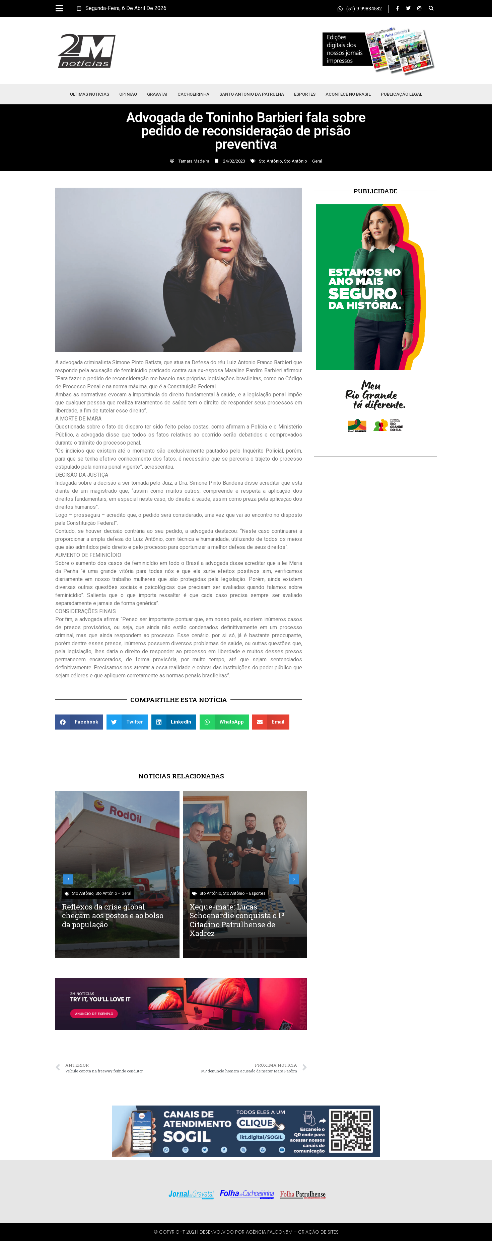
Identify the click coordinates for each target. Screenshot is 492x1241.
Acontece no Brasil (348, 94)
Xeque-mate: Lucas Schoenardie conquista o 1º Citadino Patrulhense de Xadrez (237, 920)
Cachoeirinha (193, 94)
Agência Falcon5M (269, 1232)
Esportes (304, 94)
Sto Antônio (270, 161)
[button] (431, 8)
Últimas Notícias (89, 94)
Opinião (128, 94)
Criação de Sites (318, 1232)
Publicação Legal (401, 94)
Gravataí (157, 94)
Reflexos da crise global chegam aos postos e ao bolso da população (112, 915)
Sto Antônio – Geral (303, 161)
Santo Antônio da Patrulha (251, 94)
